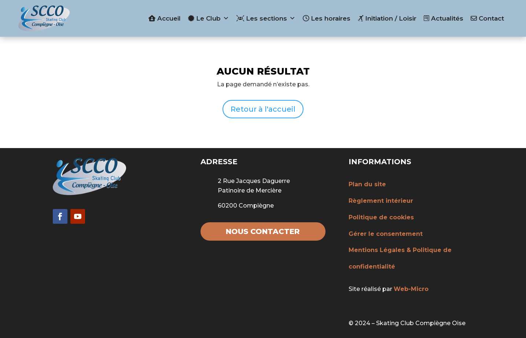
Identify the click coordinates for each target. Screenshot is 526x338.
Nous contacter (263, 231)
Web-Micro (411, 288)
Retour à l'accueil (263, 109)
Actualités (443, 18)
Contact (487, 18)
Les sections (265, 18)
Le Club (208, 18)
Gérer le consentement (386, 233)
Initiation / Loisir (387, 18)
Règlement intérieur (381, 200)
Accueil (164, 18)
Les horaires (326, 18)
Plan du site (367, 184)
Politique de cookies (381, 217)
